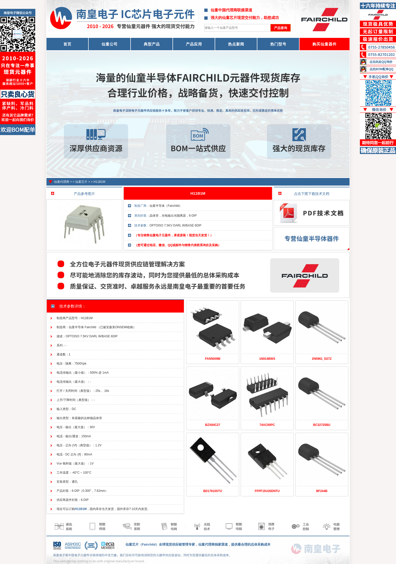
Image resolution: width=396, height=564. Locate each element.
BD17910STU (212, 491)
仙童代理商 (61, 182)
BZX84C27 (212, 425)
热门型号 (278, 44)
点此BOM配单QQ (381, 69)
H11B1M (99, 182)
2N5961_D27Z (322, 359)
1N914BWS (267, 359)
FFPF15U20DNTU (267, 491)
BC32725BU (321, 425)
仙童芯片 (81, 182)
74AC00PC (267, 425)
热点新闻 (236, 44)
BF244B (322, 491)
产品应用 (194, 44)
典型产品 (152, 44)
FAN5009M (212, 359)
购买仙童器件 (324, 44)
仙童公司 (110, 44)
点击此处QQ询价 (380, 62)
